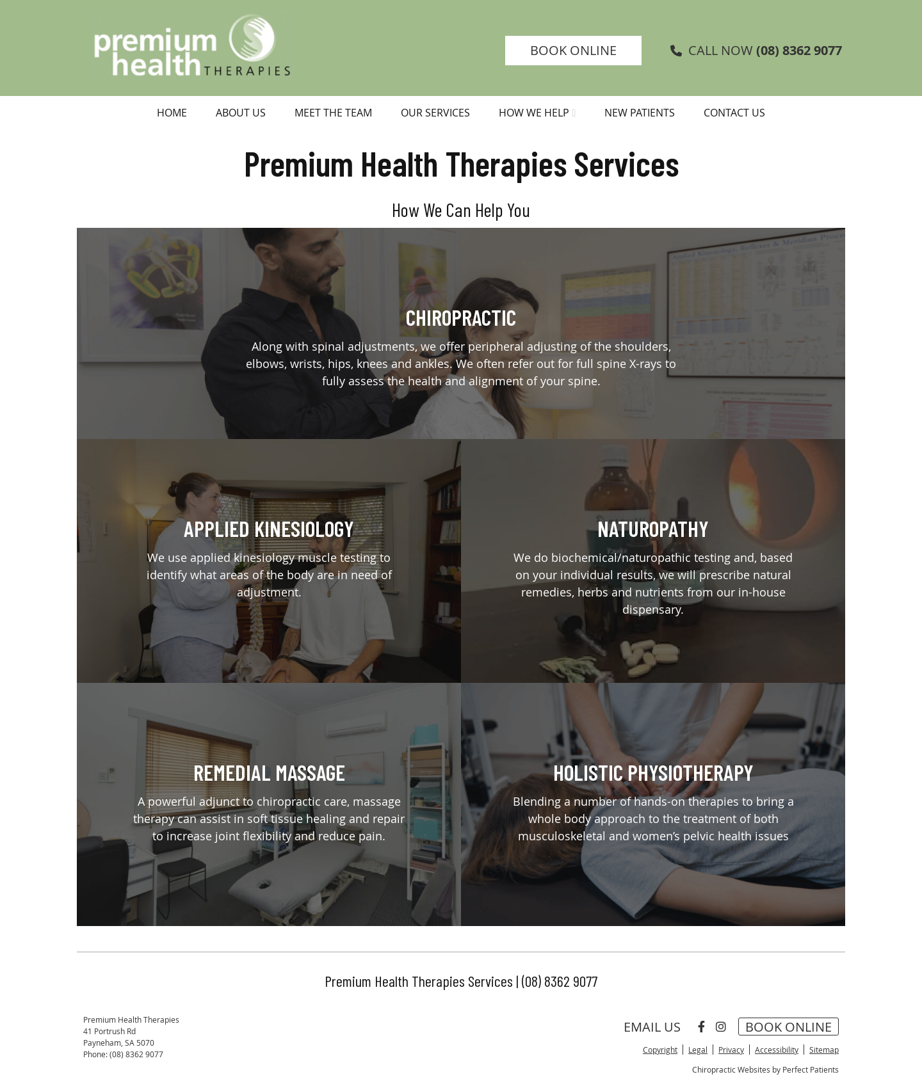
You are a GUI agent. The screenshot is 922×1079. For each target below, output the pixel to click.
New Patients (639, 113)
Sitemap (824, 1049)
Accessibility (776, 1049)
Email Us (652, 1026)
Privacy (731, 1049)
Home (172, 113)
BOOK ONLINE (573, 50)
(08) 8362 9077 (799, 50)
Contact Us (734, 113)
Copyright (660, 1049)
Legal (698, 1049)
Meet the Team (333, 113)
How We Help (534, 113)
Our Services (435, 113)
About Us (241, 113)
